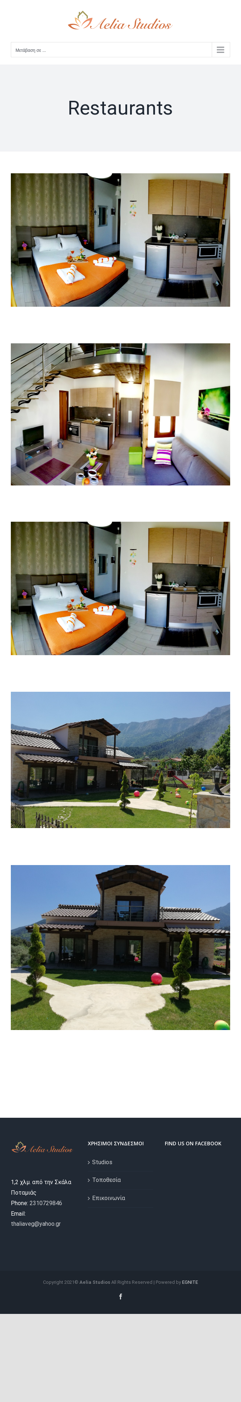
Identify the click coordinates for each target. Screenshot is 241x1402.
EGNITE (190, 1282)
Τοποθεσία (106, 1179)
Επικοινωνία (108, 1198)
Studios (102, 1162)
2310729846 (46, 1203)
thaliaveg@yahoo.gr (36, 1223)
